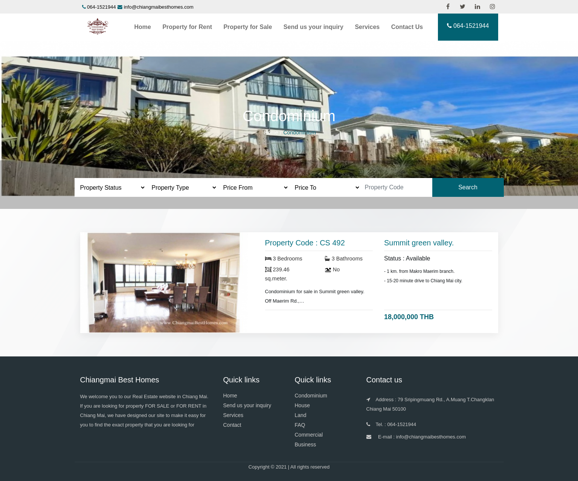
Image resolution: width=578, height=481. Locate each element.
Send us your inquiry (313, 27)
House (302, 405)
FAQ (300, 425)
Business (305, 444)
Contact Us (407, 27)
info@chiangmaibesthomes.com (159, 7)
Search (467, 187)
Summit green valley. (419, 243)
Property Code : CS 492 (305, 243)
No (332, 269)
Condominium (311, 396)
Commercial (309, 435)
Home (142, 27)
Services (367, 27)
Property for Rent (187, 27)
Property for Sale (247, 27)
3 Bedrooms (283, 259)
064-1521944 (101, 7)
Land (301, 415)
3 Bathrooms (344, 259)
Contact (232, 425)
